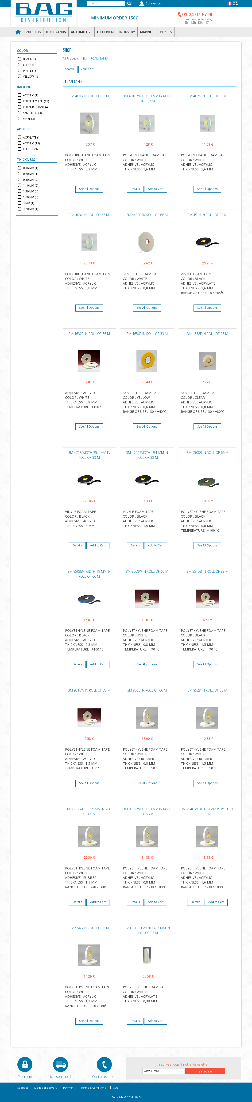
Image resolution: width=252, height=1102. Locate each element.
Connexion (149, 3)
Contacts (164, 32)
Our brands (56, 32)
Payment (68, 1087)
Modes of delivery (45, 1087)
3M (85, 58)
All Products (71, 58)
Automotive (81, 32)
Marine (146, 32)
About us (33, 32)
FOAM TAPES (99, 58)
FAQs (115, 1087)
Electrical (105, 32)
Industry (127, 32)
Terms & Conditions (93, 1087)
